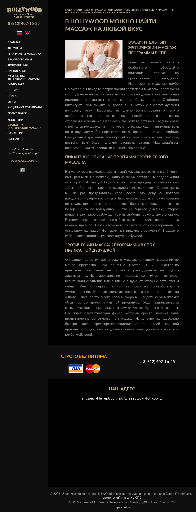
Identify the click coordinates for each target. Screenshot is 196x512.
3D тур (12, 90)
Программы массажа (24, 54)
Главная (14, 42)
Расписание (17, 71)
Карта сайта (122, 507)
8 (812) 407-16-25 (24, 24)
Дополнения (18, 65)
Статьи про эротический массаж (24, 126)
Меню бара (16, 84)
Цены (12, 101)
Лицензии (15, 120)
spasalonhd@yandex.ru (24, 161)
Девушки (15, 48)
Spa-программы (20, 59)
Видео (12, 96)
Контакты (15, 139)
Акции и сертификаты (25, 107)
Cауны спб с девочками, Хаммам (24, 78)
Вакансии (15, 133)
